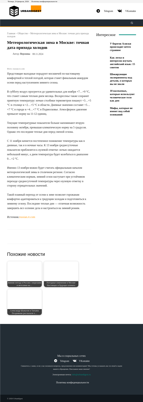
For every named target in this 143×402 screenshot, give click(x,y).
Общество (23, 33)
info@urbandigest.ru (81, 374)
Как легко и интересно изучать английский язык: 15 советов (122, 61)
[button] (131, 23)
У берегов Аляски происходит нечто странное (119, 47)
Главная (11, 33)
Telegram (108, 11)
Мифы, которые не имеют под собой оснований (120, 106)
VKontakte (130, 11)
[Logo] (26, 11)
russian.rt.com (27, 216)
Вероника (25, 54)
